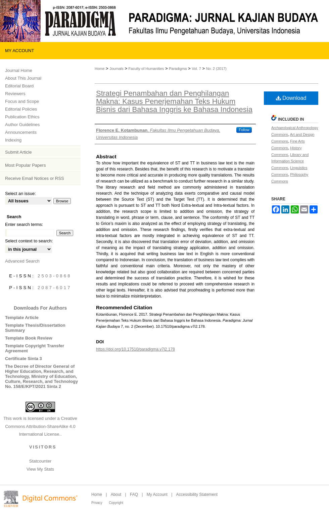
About (116, 494)
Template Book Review (28, 338)
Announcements (21, 132)
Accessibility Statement (197, 494)
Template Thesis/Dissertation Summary (35, 328)
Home (99, 69)
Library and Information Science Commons (290, 161)
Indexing (13, 140)
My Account (157, 494)
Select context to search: (29, 240)
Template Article (22, 317)
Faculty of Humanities (146, 69)
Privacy (96, 503)
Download (291, 98)
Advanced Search (22, 261)
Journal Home (18, 70)
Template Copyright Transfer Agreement (34, 348)
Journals (116, 69)
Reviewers (15, 93)
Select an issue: (20, 193)
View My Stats (40, 469)
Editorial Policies (21, 109)
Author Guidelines (22, 124)
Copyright (116, 503)
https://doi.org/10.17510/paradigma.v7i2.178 (135, 349)
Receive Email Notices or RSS (34, 178)
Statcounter (40, 461)
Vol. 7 (196, 69)
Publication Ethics (22, 116)
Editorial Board (19, 85)
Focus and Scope (22, 101)
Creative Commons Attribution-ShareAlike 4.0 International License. (41, 426)
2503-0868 (55, 275)
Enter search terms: (24, 224)
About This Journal (23, 78)
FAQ (134, 494)
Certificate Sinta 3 (23, 358)
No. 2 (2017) (216, 69)
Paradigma (178, 69)
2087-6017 (55, 287)
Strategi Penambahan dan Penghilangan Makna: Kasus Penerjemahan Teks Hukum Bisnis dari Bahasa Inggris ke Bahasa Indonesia (174, 101)
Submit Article (18, 152)
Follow (244, 130)
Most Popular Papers (25, 165)
